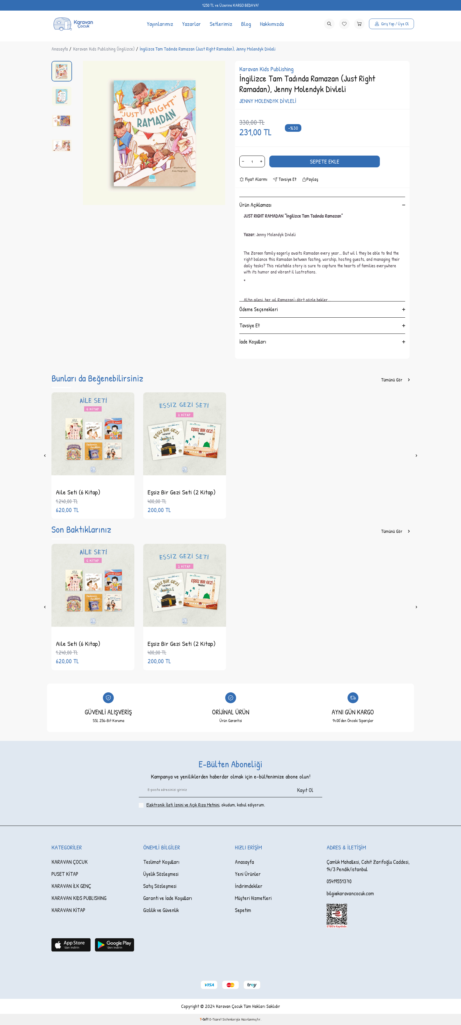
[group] (154, 133)
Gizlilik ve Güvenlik (161, 910)
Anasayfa (59, 49)
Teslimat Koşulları (161, 862)
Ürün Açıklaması (322, 205)
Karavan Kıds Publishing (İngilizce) (104, 49)
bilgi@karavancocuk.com (350, 893)
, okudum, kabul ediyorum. (202, 805)
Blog (246, 24)
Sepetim (243, 910)
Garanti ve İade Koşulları (167, 898)
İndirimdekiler (249, 886)
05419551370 (339, 881)
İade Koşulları (322, 341)
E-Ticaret (215, 1019)
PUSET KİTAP (64, 874)
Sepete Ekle (324, 161)
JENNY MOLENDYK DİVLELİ (267, 101)
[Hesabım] (391, 24)
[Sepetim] (359, 24)
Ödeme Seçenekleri (322, 309)
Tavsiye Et (284, 179)
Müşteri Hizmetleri (253, 898)
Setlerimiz (221, 24)
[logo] (72, 24)
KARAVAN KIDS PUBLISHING (78, 898)
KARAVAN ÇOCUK (69, 862)
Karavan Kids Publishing (266, 69)
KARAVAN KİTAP (68, 910)
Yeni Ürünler (248, 874)
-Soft (204, 1019)
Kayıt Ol (305, 790)
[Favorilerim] (344, 24)
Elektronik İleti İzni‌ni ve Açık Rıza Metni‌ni (182, 804)
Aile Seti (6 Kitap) (78, 492)
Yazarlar (191, 24)
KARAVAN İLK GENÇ (71, 886)
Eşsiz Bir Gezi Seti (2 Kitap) (182, 492)
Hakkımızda (272, 24)
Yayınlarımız (160, 24)
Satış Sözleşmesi (159, 886)
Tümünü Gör (395, 380)
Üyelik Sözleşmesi (160, 874)
